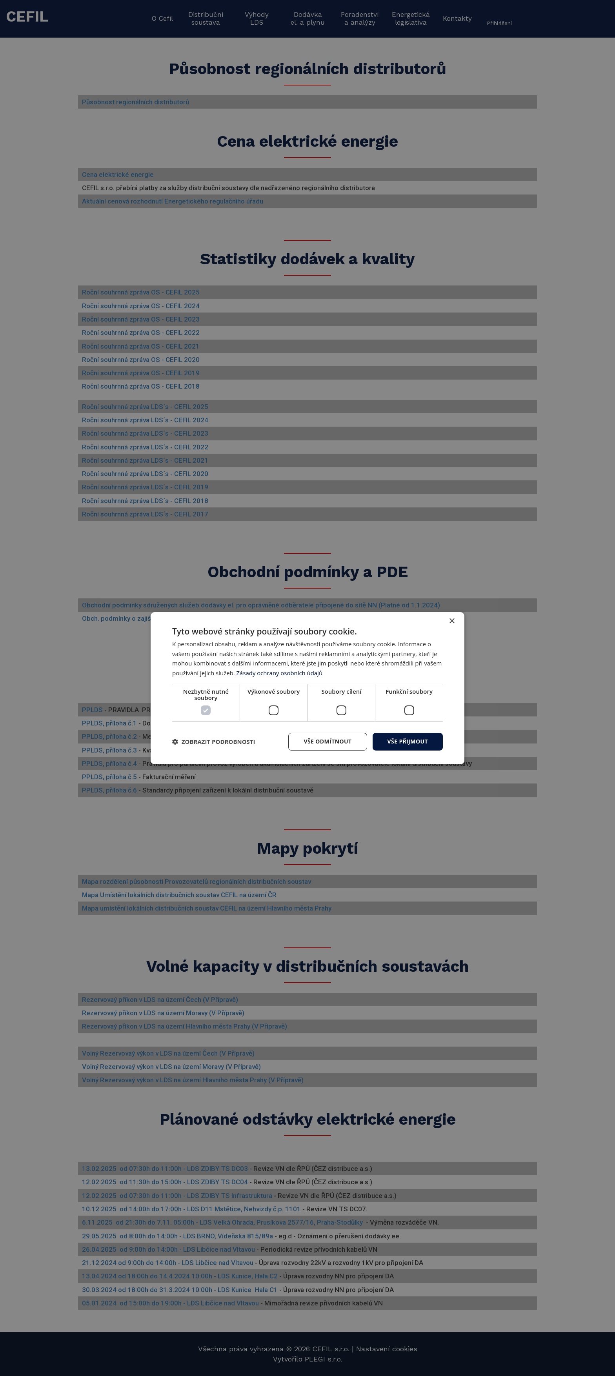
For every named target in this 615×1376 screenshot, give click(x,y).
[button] (213, 741)
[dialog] (307, 688)
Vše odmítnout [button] (327, 741)
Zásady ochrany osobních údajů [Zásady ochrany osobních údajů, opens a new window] (280, 673)
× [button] (452, 621)
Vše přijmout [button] (408, 741)
